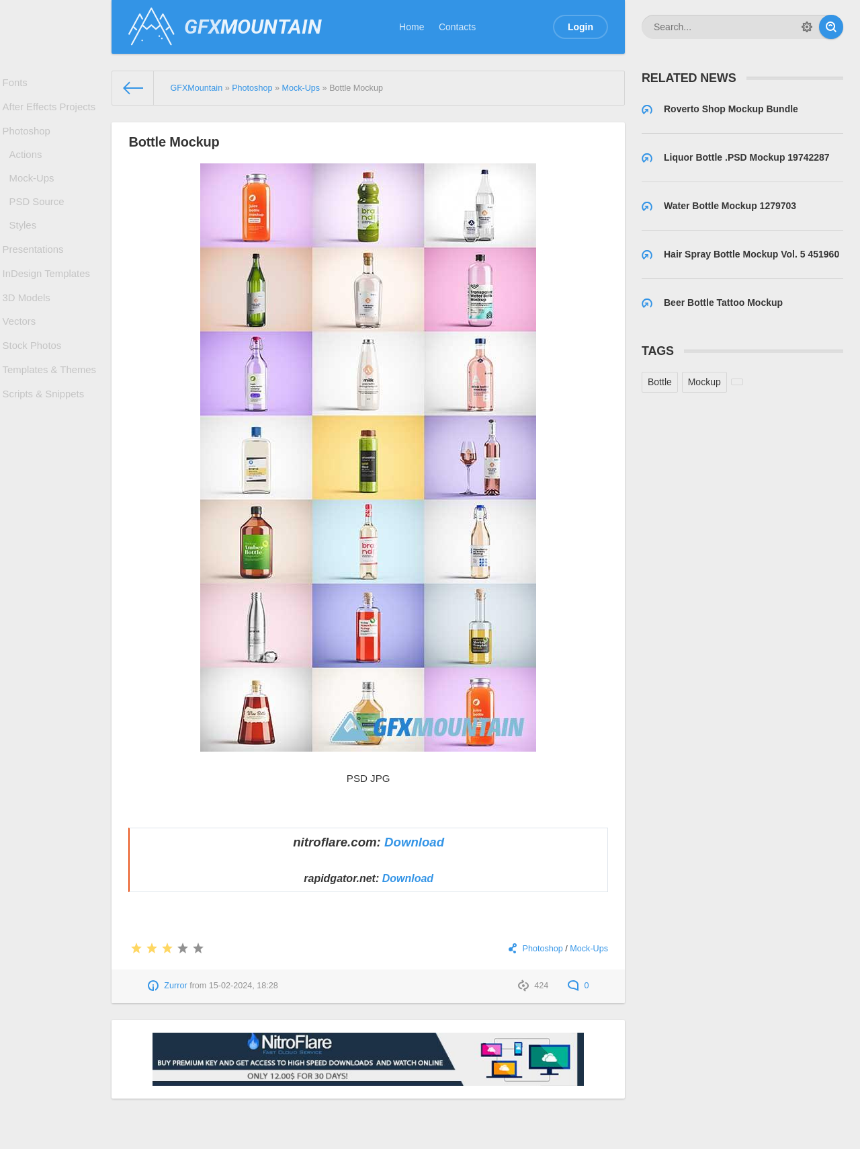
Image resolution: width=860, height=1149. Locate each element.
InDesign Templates (48, 301)
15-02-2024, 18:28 (243, 985)
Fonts (18, 84)
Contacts (457, 27)
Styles (26, 246)
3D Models (29, 328)
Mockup (704, 382)
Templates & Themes (51, 410)
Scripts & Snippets (45, 438)
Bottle (660, 382)
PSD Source (39, 219)
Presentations (35, 273)
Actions (28, 166)
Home (411, 27)
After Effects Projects (50, 111)
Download (414, 842)
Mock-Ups (34, 193)
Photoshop (29, 139)
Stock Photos (34, 384)
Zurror (175, 985)
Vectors (22, 356)
